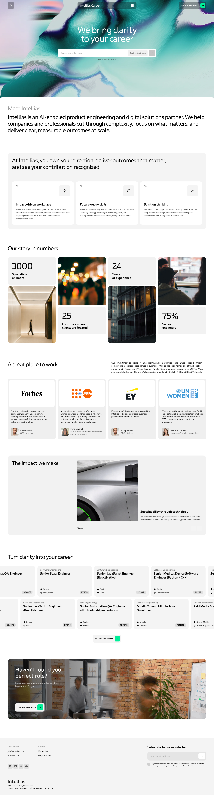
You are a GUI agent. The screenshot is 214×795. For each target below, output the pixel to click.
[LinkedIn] (15, 766)
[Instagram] (21, 766)
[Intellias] (30, 781)
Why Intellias (44, 755)
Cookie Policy (25, 788)
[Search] (11, 5)
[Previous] (193, 528)
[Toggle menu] (132, 5)
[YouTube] (26, 766)
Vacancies (43, 751)
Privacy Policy (13, 788)
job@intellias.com (16, 751)
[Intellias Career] (90, 5)
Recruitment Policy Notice (43, 788)
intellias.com (14, 755)
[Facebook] (10, 766)
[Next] (199, 528)
